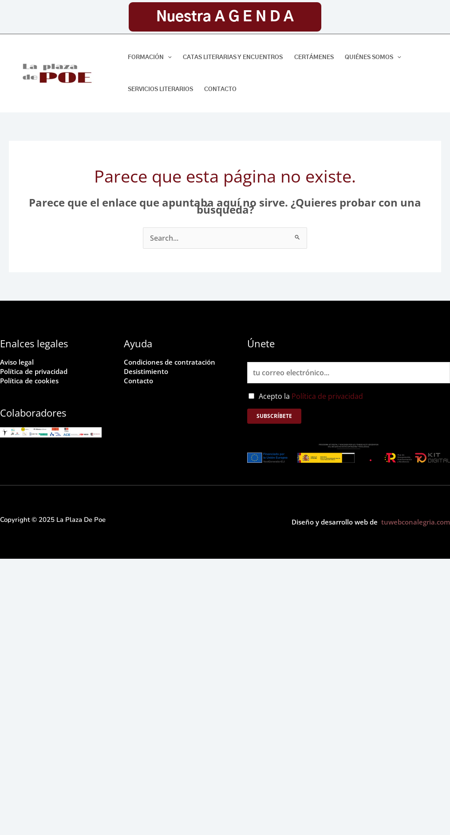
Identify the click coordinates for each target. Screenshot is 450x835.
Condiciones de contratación (172, 362)
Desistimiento (147, 371)
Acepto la (311, 396)
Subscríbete (274, 416)
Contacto (139, 380)
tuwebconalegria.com (415, 521)
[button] (225, 17)
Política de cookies (31, 380)
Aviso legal (18, 362)
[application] (168, 57)
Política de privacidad (36, 371)
